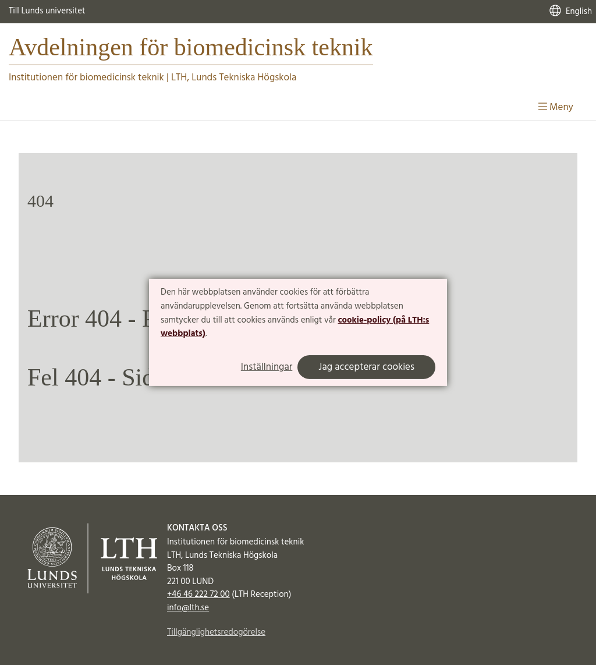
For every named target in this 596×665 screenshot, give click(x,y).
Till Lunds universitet (47, 11)
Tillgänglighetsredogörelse (216, 632)
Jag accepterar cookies (366, 367)
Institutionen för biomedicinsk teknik (86, 78)
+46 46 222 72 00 (198, 595)
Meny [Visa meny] (555, 107)
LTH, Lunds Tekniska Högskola (233, 78)
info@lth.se (188, 608)
